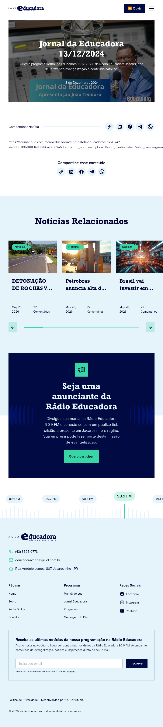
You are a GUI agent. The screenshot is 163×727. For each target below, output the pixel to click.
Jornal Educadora (75, 601)
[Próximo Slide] (150, 327)
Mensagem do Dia (75, 617)
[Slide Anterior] (12, 327)
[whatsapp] (150, 126)
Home (12, 593)
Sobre (12, 601)
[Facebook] (130, 126)
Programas (71, 609)
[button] (150, 8)
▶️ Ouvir (134, 8)
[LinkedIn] (119, 126)
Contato (13, 617)
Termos (71, 671)
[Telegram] (140, 126)
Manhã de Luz (73, 593)
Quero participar (81, 456)
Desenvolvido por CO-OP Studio (62, 700)
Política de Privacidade (23, 700)
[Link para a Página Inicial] (32, 537)
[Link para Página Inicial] (26, 8)
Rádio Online (16, 609)
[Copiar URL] (109, 126)
